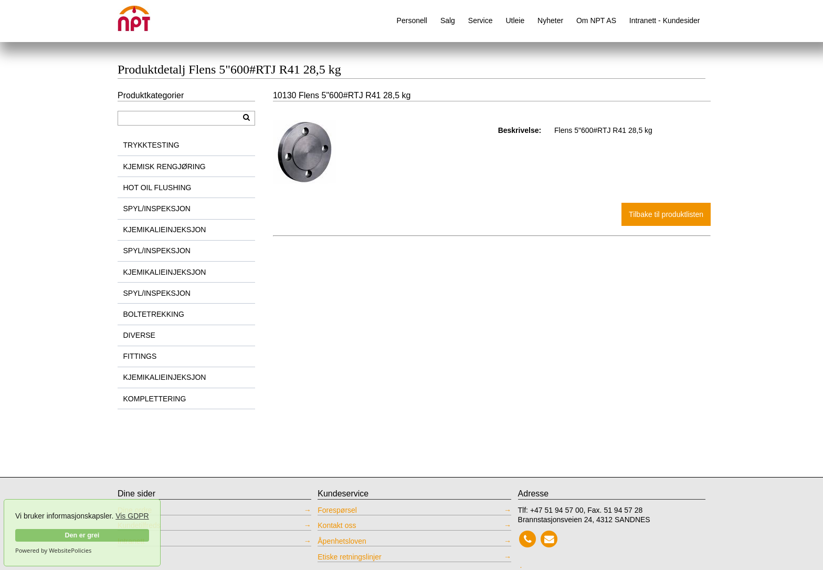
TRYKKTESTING (151, 145)
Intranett (131, 541)
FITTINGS (140, 356)
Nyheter (550, 20)
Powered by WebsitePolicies (53, 550)
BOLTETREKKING (153, 314)
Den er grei (82, 535)
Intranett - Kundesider (664, 20)
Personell (412, 20)
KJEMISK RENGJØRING (164, 166)
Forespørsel (337, 510)
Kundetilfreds (139, 525)
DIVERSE (139, 335)
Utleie (514, 20)
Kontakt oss (337, 525)
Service (480, 20)
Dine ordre (135, 510)
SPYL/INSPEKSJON (157, 208)
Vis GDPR (132, 516)
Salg (447, 20)
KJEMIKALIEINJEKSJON (164, 229)
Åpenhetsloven (342, 541)
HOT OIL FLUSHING (157, 187)
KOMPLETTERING (154, 399)
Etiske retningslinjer (349, 557)
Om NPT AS (596, 20)
